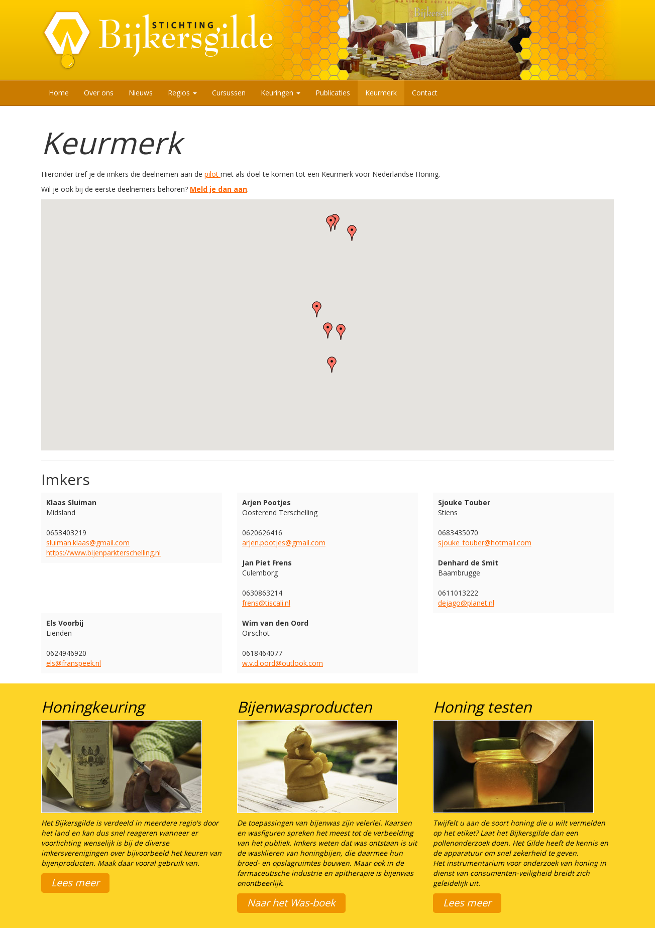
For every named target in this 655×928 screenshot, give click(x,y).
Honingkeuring (92, 707)
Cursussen (229, 92)
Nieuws (141, 92)
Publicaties (332, 92)
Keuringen (280, 92)
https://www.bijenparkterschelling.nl (103, 552)
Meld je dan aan (218, 189)
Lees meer (75, 882)
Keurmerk (381, 92)
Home (59, 92)
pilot (212, 174)
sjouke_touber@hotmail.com (484, 542)
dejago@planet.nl (466, 603)
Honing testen (482, 707)
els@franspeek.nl (73, 663)
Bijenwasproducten (304, 707)
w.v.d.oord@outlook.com (282, 663)
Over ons (99, 92)
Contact (425, 92)
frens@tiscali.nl (266, 603)
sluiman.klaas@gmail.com (88, 542)
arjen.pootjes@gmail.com (283, 542)
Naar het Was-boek (291, 902)
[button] (331, 223)
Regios (182, 92)
